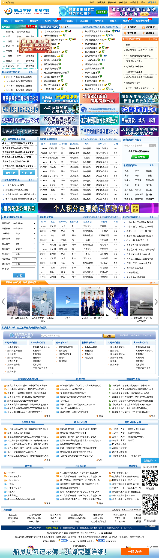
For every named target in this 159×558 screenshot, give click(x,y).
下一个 (156, 301)
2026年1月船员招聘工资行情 (19, 90)
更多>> (153, 217)
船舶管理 (11, 354)
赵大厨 (53, 258)
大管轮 (9, 56)
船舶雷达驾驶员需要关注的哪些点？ (76, 452)
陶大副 (53, 244)
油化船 (87, 157)
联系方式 (128, 527)
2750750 (43, 157)
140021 (43, 277)
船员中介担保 (51, 21)
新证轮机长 (53, 157)
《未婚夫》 (65, 401)
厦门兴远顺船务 (51, 70)
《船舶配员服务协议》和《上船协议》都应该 (27, 444)
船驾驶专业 (12, 361)
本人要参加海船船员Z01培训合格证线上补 (79, 472)
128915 (43, 244)
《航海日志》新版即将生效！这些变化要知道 (27, 440)
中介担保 (135, 335)
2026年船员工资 (137, 537)
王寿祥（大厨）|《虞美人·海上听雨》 (129, 429)
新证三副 (139, 199)
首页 (6, 21)
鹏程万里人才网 (34, 518)
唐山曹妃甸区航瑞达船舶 (55, 78)
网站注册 (101, 2)
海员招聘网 (13, 518)
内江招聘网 (119, 521)
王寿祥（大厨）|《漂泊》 (123, 440)
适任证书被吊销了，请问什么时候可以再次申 (27, 448)
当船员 (113, 21)
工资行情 (147, 335)
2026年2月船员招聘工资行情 (19, 85)
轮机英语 (37, 364)
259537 (43, 240)
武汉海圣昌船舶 (92, 70)
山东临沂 (104, 258)
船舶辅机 (37, 350)
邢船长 (53, 272)
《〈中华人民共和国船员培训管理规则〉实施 (132, 389)
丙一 (63, 148)
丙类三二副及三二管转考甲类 (139, 259)
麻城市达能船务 (51, 41)
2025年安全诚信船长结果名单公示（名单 (130, 393)
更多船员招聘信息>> (108, 139)
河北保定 (104, 263)
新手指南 (134, 2)
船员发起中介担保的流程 (17, 190)
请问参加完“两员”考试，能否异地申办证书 (79, 484)
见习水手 (53, 153)
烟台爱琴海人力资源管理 (96, 37)
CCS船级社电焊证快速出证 (138, 56)
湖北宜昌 (104, 267)
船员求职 (19, 21)
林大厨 (53, 231)
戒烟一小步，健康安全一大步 (125, 499)
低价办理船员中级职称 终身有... (140, 77)
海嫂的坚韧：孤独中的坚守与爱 (74, 412)
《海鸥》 (11, 484)
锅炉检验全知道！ (120, 472)
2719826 (43, 162)
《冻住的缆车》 (14, 476)
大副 (126, 175)
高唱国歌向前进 (119, 448)
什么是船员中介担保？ (16, 185)
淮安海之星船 (102, 157)
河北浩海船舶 (91, 53)
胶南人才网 (119, 518)
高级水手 (128, 199)
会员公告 (68, 21)
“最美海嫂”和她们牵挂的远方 (73, 393)
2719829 (43, 171)
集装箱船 (87, 167)
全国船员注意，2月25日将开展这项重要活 (26, 397)
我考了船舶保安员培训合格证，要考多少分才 (80, 491)
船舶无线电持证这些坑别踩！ (73, 433)
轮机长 (53, 167)
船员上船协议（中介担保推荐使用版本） (130, 408)
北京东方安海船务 (52, 37)
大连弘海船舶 (91, 49)
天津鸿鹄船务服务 (93, 41)
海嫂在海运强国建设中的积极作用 (75, 397)
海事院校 (99, 21)
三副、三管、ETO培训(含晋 (139, 263)
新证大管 (10, 66)
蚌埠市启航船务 (92, 82)
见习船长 (63, 244)
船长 (53, 190)
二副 (53, 180)
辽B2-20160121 (105, 533)
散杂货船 (30, 36)
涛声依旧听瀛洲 (119, 452)
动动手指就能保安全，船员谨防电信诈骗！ (26, 389)
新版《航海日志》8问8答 (18, 433)
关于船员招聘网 (34, 527)
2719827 (43, 167)
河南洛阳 (104, 244)
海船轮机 (37, 361)
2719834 (43, 194)
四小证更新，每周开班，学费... (140, 50)
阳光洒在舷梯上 (119, 444)
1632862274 (68, 541)
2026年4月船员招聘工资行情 (19, 77)
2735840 (43, 199)
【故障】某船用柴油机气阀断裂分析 (76, 456)
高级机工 (150, 199)
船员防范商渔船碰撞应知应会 (125, 476)
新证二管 (10, 46)
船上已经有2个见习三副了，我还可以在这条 (80, 480)
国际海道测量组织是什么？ (124, 480)
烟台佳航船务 (91, 57)
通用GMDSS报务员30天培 (138, 254)
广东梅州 (104, 231)
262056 (43, 254)
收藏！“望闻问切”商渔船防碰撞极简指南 (78, 448)
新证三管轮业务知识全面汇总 (125, 484)
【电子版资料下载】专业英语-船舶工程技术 (132, 404)
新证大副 (63, 249)
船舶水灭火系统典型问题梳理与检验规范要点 (80, 440)
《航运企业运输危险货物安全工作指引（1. (131, 385)
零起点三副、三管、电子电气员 (140, 249)
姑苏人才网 (55, 515)
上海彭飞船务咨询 (52, 82)
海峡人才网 (55, 518)
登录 (92, 2)
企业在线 (84, 21)
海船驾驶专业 (13, 364)
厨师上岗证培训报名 (135, 277)
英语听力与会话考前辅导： (138, 245)
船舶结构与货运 (14, 357)
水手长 (149, 185)
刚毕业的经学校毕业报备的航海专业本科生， (27, 436)
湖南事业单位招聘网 (77, 518)
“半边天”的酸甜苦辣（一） (72, 408)
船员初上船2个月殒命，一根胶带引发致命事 (27, 385)
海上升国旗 (12, 495)
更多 (64, 27)
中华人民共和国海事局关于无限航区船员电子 (27, 408)
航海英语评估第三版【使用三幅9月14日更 (131, 412)
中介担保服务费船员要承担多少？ (21, 199)
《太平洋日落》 (14, 488)
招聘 (128, 45)
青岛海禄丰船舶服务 (94, 90)
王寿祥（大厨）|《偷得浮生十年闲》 (129, 436)
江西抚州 (104, 226)
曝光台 (126, 21)
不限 (88, 254)
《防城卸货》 (13, 480)
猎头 (13, 521)
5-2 (115, 226)
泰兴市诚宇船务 (92, 61)
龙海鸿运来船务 (51, 74)
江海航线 (88, 249)
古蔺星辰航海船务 (93, 74)
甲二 (19, 56)
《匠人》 (11, 491)
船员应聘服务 (69, 527)
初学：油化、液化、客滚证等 (139, 226)
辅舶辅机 (37, 357)
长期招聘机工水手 (134, 72)
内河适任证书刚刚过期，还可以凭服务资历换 (27, 456)
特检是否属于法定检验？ (71, 444)
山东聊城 (104, 254)
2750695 (43, 153)
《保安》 (11, 472)
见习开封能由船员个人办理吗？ (21, 452)
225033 (43, 231)
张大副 (53, 263)
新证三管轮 (53, 176)
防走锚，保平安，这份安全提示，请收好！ (79, 436)
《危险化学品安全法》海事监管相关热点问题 (27, 429)
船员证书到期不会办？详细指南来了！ (24, 412)
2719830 (43, 176)
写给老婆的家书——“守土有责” (126, 456)
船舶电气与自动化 (41, 347)
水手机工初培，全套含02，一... (140, 88)
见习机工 (128, 190)
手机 (143, 2)
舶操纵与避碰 (13, 347)
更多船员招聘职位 (110, 27)
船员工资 (13, 515)
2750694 (43, 148)
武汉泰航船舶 (50, 86)
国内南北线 (74, 148)
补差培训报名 (132, 272)
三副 (137, 175)
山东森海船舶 (91, 66)
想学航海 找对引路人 (135, 66)
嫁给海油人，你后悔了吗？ (72, 389)
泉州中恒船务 (91, 78)
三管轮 (9, 51)
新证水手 (53, 148)
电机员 (9, 61)
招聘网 (55, 521)
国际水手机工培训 (134, 268)
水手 (8, 36)
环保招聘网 (98, 515)
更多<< (32, 72)
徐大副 (53, 249)
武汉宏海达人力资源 (94, 45)
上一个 (3, 301)
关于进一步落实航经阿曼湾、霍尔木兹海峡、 (27, 393)
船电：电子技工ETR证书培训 (139, 222)
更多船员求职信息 (110, 217)
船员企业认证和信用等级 (91, 527)
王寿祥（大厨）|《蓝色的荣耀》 (126, 433)
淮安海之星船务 (51, 66)
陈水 (53, 235)
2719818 (43, 185)
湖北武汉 (104, 277)
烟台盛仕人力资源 (93, 33)
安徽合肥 (104, 272)
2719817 (43, 180)
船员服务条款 (113, 527)
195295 (43, 235)
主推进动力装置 (40, 368)
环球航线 (74, 157)
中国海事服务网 (34, 515)
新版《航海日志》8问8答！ (124, 495)
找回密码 (112, 2)
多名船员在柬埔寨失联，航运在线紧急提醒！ (27, 404)
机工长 (149, 190)
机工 (126, 171)
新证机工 (150, 194)
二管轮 (9, 41)
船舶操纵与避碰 (14, 350)
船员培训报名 (142, 21)
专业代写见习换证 (134, 61)
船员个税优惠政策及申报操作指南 (22, 401)
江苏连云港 (104, 235)
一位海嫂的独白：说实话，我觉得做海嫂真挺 (80, 385)
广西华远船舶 (91, 86)
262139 (43, 258)
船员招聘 (10, 2)
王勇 (53, 267)
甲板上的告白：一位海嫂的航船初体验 (77, 404)
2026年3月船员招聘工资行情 (19, 81)
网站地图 (123, 2)
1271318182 (105, 541)
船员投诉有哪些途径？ (70, 488)
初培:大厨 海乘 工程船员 (137, 240)
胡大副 (53, 277)
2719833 (43, 190)
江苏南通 (104, 240)
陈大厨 (53, 226)
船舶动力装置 (91, 347)
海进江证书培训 (133, 82)
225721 (43, 263)
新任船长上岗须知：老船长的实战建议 (129, 491)
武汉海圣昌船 (102, 162)
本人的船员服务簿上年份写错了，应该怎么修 (80, 476)
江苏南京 (104, 249)
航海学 (10, 368)
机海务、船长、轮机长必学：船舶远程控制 (131, 488)
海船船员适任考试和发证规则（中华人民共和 (132, 397)
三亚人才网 (34, 521)
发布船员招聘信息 (91, 27)
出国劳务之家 (77, 515)
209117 (43, 272)
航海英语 (11, 371)
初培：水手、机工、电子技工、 (140, 231)
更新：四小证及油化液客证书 (139, 236)
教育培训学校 (120, 515)
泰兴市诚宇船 (102, 148)
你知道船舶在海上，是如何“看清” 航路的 (78, 429)
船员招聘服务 (52, 527)
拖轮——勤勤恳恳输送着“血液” (21, 499)
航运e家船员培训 (98, 521)
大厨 (126, 194)
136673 (43, 267)
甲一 (19, 36)
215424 (43, 249)
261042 (43, 226)
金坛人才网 (98, 518)
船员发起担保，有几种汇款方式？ (21, 194)
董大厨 (53, 254)
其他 (88, 240)
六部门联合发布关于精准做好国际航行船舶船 (132, 401)
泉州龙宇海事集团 (52, 90)
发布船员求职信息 (91, 217)
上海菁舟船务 (50, 33)
